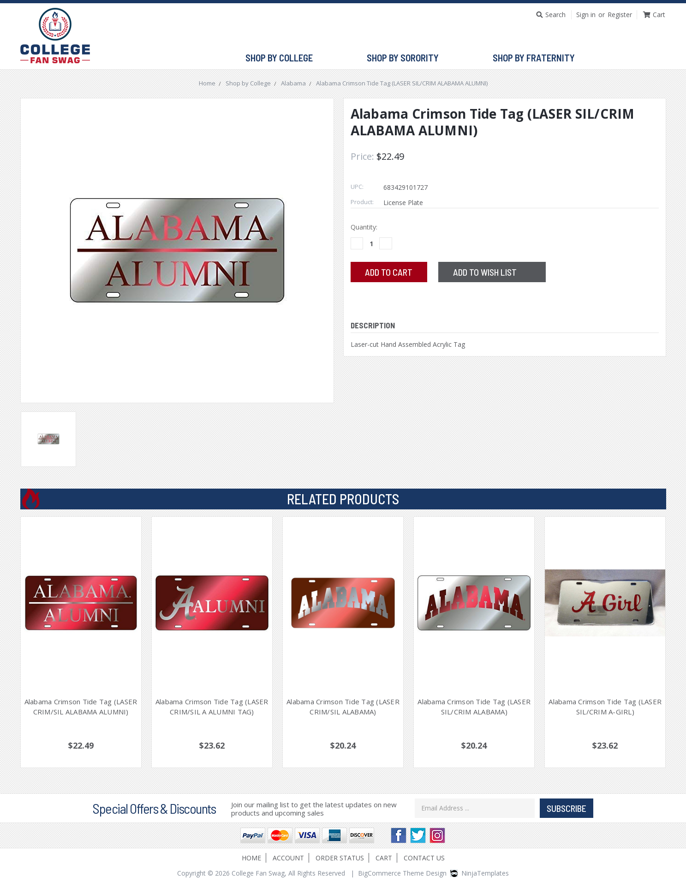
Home (251, 857)
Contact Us (424, 857)
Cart (384, 857)
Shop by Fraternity (538, 58)
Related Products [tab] (343, 498)
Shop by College (283, 58)
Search (555, 14)
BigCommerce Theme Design (402, 873)
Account (288, 857)
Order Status (340, 857)
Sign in (586, 14)
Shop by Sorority (407, 58)
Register (620, 14)
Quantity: (364, 227)
